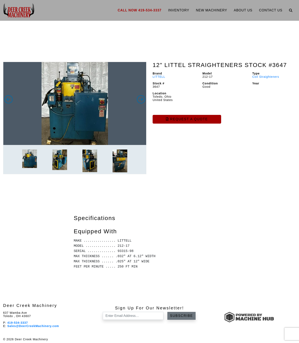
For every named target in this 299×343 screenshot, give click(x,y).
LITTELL (159, 76)
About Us (243, 10)
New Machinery (211, 10)
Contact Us (270, 10)
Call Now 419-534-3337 (140, 10)
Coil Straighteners (265, 76)
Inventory (178, 10)
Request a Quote (187, 119)
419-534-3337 (17, 322)
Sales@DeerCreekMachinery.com (33, 326)
